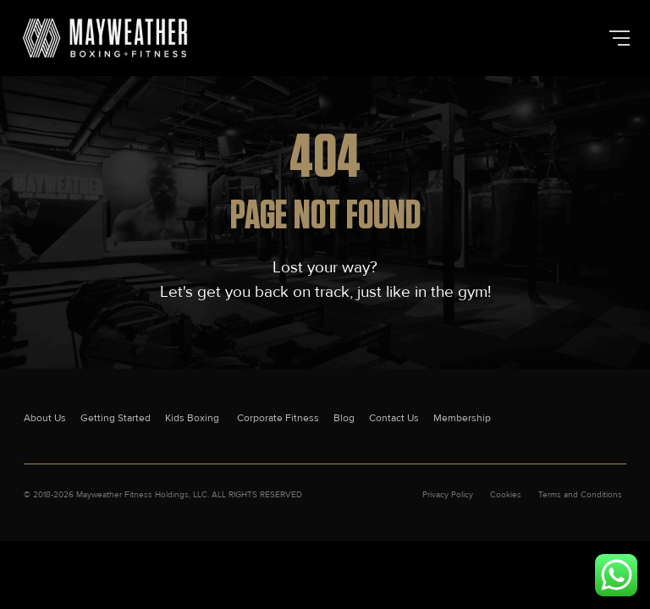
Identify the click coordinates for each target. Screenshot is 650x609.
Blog (344, 418)
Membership (462, 418)
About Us (45, 418)
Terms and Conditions (580, 495)
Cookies (505, 495)
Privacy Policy (447, 495)
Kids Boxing (193, 418)
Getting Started (115, 418)
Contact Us (394, 418)
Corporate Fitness (278, 418)
